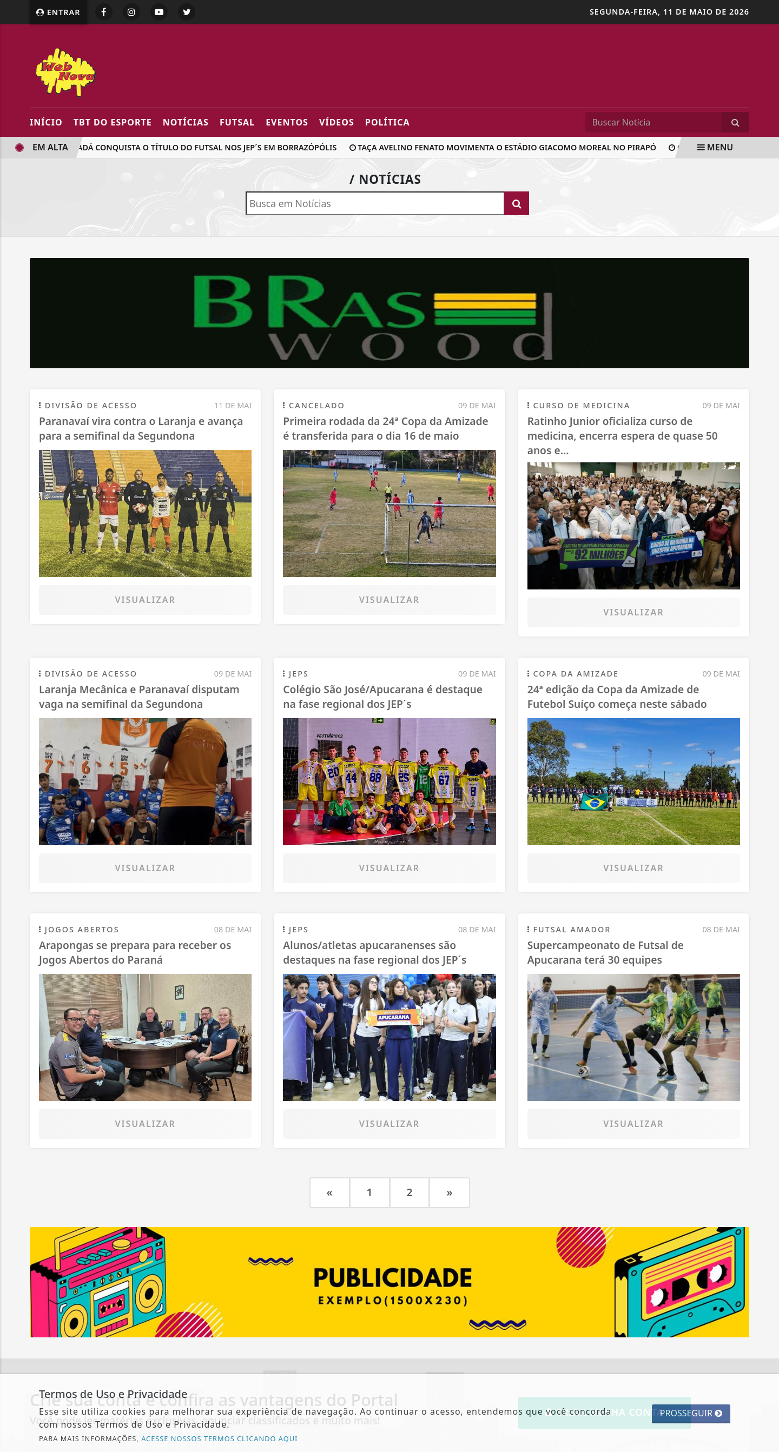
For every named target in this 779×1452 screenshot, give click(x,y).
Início (46, 122)
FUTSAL (237, 122)
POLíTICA (387, 122)
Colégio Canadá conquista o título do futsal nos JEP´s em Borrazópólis (179, 147)
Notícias (186, 122)
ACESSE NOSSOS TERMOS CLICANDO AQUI (219, 1438)
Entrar (58, 12)
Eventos (287, 122)
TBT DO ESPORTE (113, 122)
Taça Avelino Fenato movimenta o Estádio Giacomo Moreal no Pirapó (506, 147)
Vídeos (336, 122)
